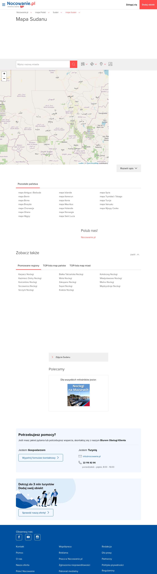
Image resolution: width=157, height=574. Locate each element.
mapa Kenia (64, 200)
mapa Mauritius (66, 204)
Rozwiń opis (128, 168)
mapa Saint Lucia (67, 216)
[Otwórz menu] (3, 4)
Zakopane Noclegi (67, 282)
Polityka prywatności (113, 565)
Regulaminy (108, 570)
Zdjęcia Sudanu (63, 357)
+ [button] (4, 74)
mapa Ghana (24, 212)
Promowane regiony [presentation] (28, 265)
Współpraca (65, 546)
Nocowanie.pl (88, 237)
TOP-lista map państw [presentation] (54, 265)
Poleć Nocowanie (25, 571)
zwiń (134, 254)
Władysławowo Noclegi (111, 278)
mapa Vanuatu (106, 204)
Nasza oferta (22, 565)
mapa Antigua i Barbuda (29, 192)
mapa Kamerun (66, 196)
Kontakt (20, 546)
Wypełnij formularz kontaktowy (40, 457)
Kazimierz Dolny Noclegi (29, 278)
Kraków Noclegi (66, 289)
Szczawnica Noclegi (27, 286)
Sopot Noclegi (65, 286)
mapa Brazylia (24, 204)
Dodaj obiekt (148, 4)
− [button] (4, 78)
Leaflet (81, 163)
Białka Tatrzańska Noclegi (71, 274)
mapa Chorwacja (26, 208)
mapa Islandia (65, 192)
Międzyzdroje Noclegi (110, 286)
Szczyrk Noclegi (26, 289)
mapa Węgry (24, 216)
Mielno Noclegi (107, 282)
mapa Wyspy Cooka (109, 208)
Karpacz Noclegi (26, 274)
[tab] (28, 183)
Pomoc (19, 552)
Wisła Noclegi (65, 278)
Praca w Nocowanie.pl (70, 558)
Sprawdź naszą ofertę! (36, 512)
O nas (19, 558)
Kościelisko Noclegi (27, 282)
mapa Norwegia (66, 212)
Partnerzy (107, 558)
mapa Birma (23, 200)
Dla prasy (107, 552)
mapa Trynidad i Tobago (111, 196)
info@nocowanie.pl (92, 456)
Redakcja (107, 546)
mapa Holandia (66, 208)
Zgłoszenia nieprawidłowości (74, 565)
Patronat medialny (68, 571)
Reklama (63, 552)
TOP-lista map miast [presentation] (80, 265)
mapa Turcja (105, 200)
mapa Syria (105, 192)
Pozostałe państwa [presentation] (28, 183)
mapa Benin (24, 196)
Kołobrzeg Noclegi (108, 274)
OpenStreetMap (93, 163)
